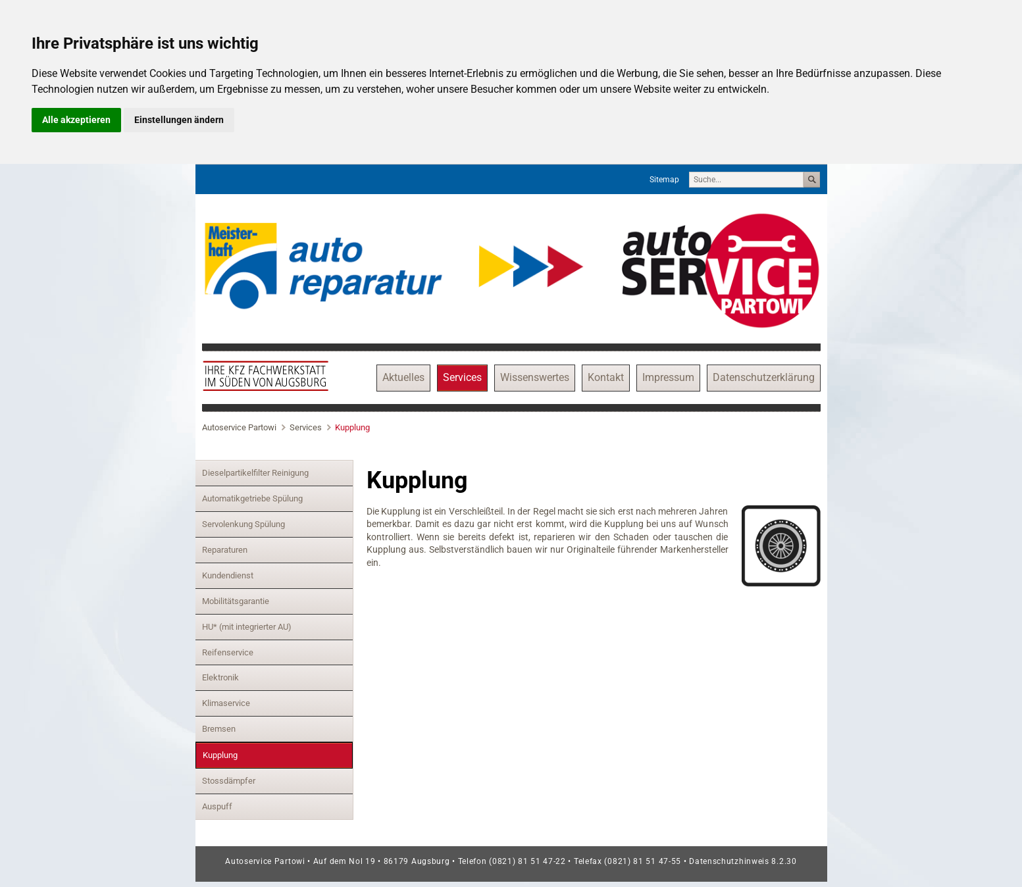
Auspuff (217, 806)
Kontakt (606, 377)
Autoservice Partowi (239, 427)
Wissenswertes (534, 377)
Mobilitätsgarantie (235, 601)
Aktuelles (403, 377)
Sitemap (664, 179)
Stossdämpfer (228, 781)
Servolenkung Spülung (243, 524)
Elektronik (220, 677)
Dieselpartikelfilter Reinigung (255, 473)
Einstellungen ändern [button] (179, 119)
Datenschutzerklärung (764, 377)
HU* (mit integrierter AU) (247, 627)
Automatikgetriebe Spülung (252, 498)
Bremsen (219, 729)
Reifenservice (227, 652)
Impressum (668, 377)
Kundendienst (227, 575)
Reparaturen (224, 550)
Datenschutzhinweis (730, 861)
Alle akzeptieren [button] (76, 119)
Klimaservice (226, 703)
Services (462, 377)
